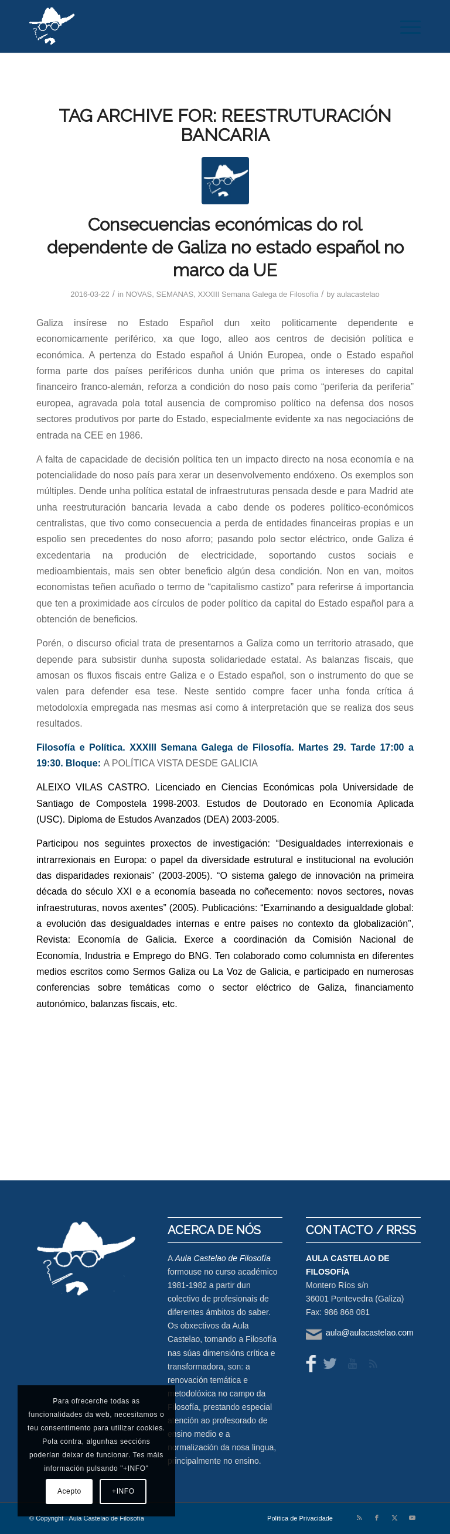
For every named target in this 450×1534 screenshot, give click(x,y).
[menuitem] (404, 26)
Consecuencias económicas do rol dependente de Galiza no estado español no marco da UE (225, 247)
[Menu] (404, 26)
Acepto (69, 1491)
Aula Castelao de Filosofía (222, 1258)
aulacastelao (358, 294)
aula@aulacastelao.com (370, 1332)
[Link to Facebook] (377, 1517)
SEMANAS (175, 294)
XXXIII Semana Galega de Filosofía (258, 294)
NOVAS (139, 294)
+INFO (123, 1491)
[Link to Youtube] (412, 1517)
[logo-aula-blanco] (52, 26)
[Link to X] (394, 1517)
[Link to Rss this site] (359, 1517)
